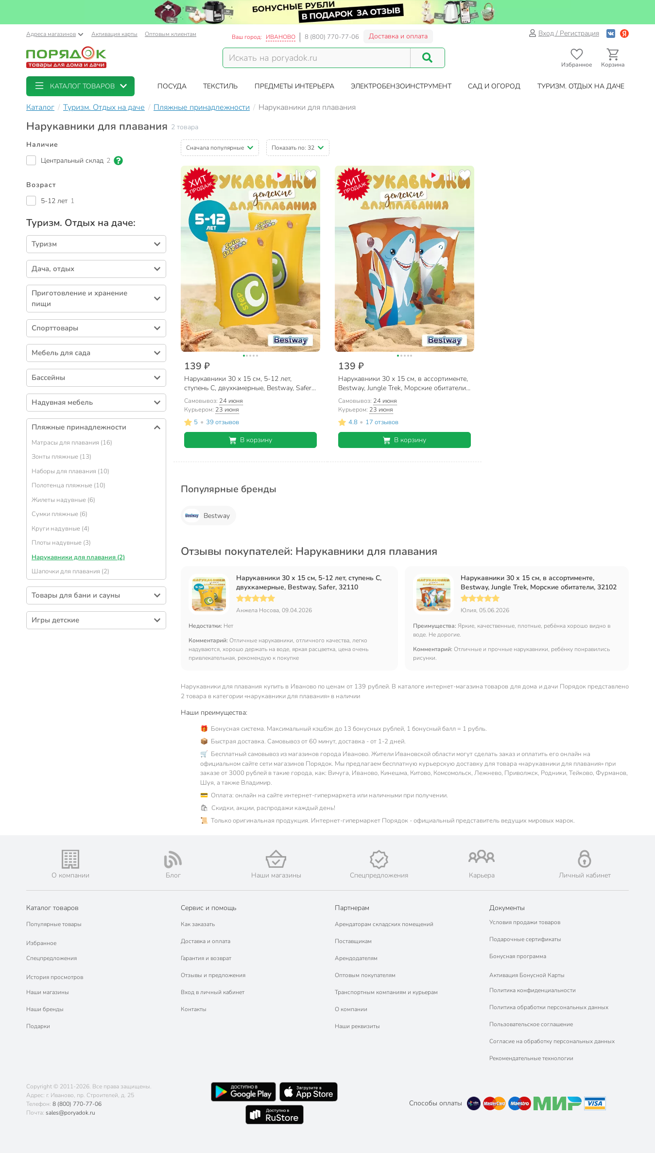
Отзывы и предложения (213, 975)
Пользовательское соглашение (531, 1024)
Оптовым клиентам (170, 34)
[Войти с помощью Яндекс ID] (624, 33)
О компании (351, 1009)
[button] (80, 86)
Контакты (194, 1009)
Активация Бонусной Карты (527, 975)
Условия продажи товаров (524, 922)
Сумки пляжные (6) (59, 514)
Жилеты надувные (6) (63, 500)
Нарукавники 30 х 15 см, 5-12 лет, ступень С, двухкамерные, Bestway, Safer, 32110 (308, 582)
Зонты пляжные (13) (61, 456)
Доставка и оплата (398, 36)
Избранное (41, 943)
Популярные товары (54, 924)
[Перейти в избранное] (576, 58)
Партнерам (352, 907)
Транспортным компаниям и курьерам (386, 992)
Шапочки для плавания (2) (70, 571)
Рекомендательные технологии (531, 1058)
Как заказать (198, 924)
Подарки (38, 1026)
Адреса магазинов (55, 34)
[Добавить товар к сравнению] (295, 175)
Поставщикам (353, 941)
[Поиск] (428, 58)
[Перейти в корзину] (613, 58)
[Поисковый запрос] (317, 58)
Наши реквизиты (357, 1026)
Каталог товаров (52, 907)
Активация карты (114, 34)
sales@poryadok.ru (70, 1113)
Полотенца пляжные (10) (68, 485)
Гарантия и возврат (206, 958)
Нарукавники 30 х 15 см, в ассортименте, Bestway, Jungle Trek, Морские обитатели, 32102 (539, 582)
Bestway (206, 515)
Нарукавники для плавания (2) (78, 557)
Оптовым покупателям (365, 975)
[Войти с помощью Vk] (610, 33)
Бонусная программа (517, 956)
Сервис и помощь (208, 907)
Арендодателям (356, 958)
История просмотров (54, 977)
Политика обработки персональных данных (548, 1007)
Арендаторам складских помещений (384, 924)
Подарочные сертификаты (525, 939)
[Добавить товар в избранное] (311, 175)
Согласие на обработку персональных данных (552, 1041)
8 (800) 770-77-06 (332, 37)
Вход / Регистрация (564, 33)
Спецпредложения (51, 958)
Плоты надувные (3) (61, 542)
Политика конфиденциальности (532, 990)
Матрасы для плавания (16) (72, 442)
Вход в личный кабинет (212, 992)
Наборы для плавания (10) (70, 471)
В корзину (250, 440)
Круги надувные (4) (60, 528)
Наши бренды (45, 1009)
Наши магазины (47, 992)
